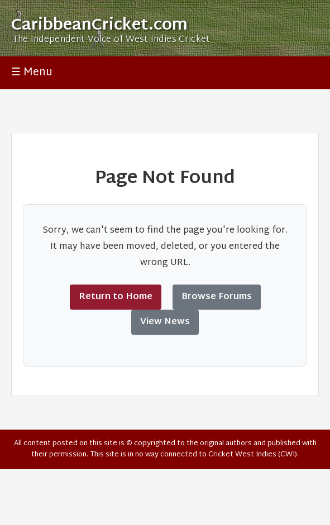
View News (165, 322)
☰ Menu (31, 73)
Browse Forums (216, 297)
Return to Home (115, 297)
